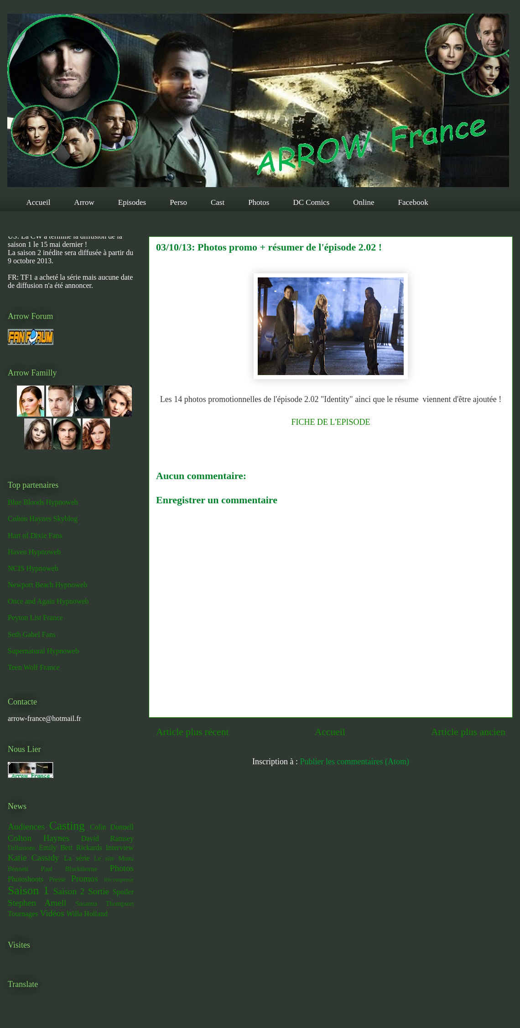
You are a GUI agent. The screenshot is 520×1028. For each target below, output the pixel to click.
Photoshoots (25, 879)
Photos (258, 202)
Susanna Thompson (104, 903)
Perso (178, 202)
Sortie (98, 891)
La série (77, 858)
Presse (57, 879)
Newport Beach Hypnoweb (47, 585)
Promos (84, 878)
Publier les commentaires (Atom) (354, 761)
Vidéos (52, 913)
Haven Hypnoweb (34, 552)
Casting (67, 825)
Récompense (119, 880)
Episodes (132, 202)
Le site (104, 858)
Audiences (26, 826)
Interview (120, 847)
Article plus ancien (468, 731)
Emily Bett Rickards (70, 847)
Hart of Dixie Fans (35, 535)
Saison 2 (69, 891)
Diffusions (22, 847)
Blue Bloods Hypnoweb (43, 502)
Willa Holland (86, 914)
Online (363, 202)
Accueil (38, 202)
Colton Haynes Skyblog (43, 518)
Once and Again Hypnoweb (48, 601)
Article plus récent (192, 731)
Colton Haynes (38, 838)
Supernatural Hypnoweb (43, 651)
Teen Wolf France (34, 667)
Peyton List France (35, 617)
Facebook (413, 202)
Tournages (23, 914)
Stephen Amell (37, 903)
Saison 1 (28, 890)
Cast (217, 202)
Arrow (84, 202)
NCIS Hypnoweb (33, 568)
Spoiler (123, 892)
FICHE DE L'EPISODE (330, 422)
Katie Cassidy (33, 857)
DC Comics (311, 202)
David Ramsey (107, 838)
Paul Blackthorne (69, 868)
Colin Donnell (112, 827)
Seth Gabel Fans (32, 634)
